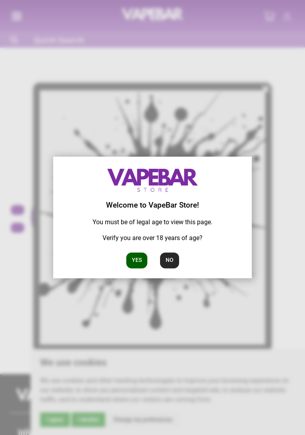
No (170, 260)
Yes (137, 260)
